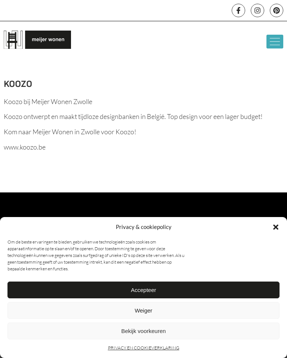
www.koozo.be (25, 147)
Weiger (143, 310)
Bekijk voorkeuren (143, 331)
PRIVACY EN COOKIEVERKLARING (143, 348)
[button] (276, 227)
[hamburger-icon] (274, 41)
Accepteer (143, 290)
